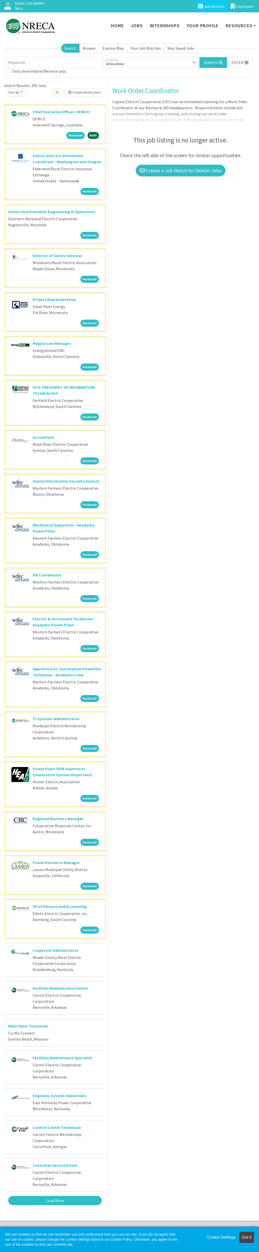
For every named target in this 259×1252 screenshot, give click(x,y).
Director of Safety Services (57, 255)
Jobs (136, 26)
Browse (89, 48)
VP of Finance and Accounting (60, 906)
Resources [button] (239, 26)
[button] (240, 62)
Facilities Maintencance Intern (60, 988)
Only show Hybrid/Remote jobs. (39, 71)
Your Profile (203, 26)
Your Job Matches (146, 48)
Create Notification (84, 92)
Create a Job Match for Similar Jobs (180, 170)
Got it (246, 1237)
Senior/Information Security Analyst (66, 481)
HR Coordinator (47, 574)
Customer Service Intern (55, 1165)
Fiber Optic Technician (28, 1025)
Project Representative (54, 299)
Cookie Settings (221, 1237)
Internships (165, 26)
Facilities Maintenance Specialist (63, 1057)
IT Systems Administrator (56, 718)
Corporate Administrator (55, 950)
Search (70, 48)
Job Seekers (211, 6)
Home (117, 26)
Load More (55, 1200)
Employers (242, 6)
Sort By (13, 92)
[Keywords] (54, 62)
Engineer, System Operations (59, 1095)
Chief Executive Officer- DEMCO (61, 111)
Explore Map (113, 48)
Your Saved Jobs (181, 48)
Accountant (43, 437)
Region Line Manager (52, 343)
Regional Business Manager (58, 818)
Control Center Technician (57, 1127)
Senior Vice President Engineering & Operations (51, 211)
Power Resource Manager (56, 862)
